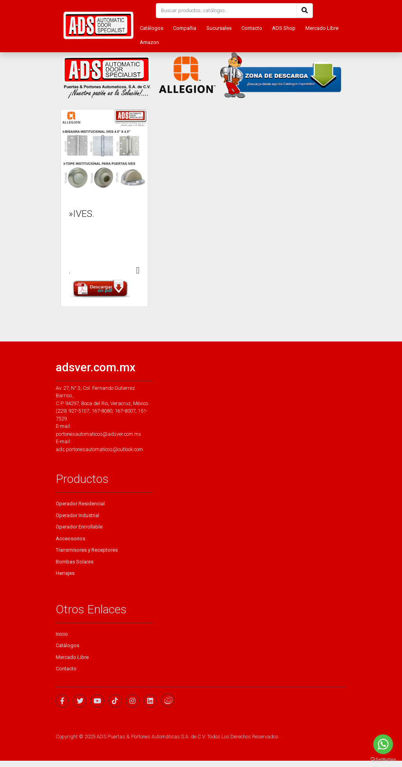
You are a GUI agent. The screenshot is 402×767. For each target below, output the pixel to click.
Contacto (251, 28)
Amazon (149, 42)
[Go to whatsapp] (383, 744)
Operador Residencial (80, 503)
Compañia (184, 28)
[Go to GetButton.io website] (383, 759)
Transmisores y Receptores (87, 550)
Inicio (62, 634)
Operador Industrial (77, 515)
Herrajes (65, 573)
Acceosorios (70, 538)
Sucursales (219, 28)
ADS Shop (284, 28)
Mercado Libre (321, 28)
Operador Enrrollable (79, 527)
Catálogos (151, 28)
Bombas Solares (74, 562)
